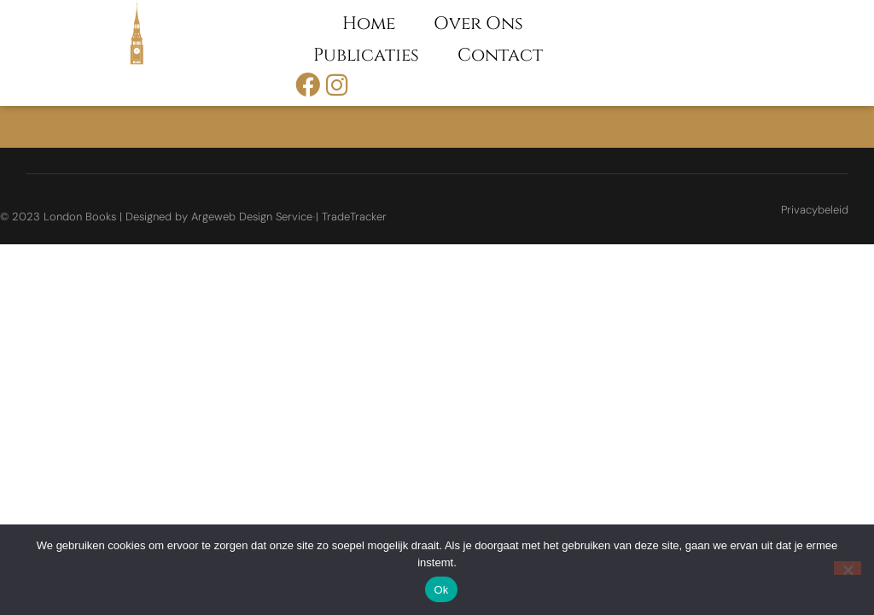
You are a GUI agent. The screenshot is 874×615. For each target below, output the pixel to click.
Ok (441, 589)
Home (368, 24)
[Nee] (847, 568)
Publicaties (366, 55)
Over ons (478, 24)
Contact (500, 55)
